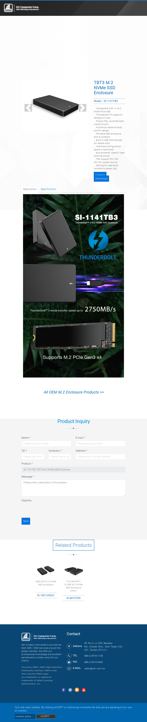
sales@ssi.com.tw (94, 668)
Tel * (24, 450)
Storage (63, 31)
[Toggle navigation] (140, 8)
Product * (27, 463)
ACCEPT (45, 716)
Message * (28, 476)
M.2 (43, 31)
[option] (46, 581)
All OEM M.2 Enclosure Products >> (74, 392)
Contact (100, 175)
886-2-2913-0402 (93, 662)
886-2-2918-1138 (93, 655)
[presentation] (44, 509)
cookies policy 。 (25, 716)
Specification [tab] (48, 189)
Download (101, 178)
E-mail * (80, 437)
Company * (55, 450)
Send (25, 521)
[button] (28, 108)
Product (34, 31)
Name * (26, 437)
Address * (81, 450)
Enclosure (52, 31)
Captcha (26, 500)
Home (25, 31)
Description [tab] (30, 189)
